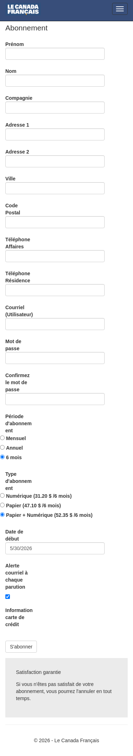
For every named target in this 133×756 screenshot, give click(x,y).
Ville (10, 178)
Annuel (14, 448)
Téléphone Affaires (17, 243)
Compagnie (18, 98)
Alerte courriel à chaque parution (16, 576)
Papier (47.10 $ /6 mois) (33, 505)
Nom (10, 71)
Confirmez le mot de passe (17, 382)
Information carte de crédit (19, 617)
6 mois (14, 457)
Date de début (14, 535)
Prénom (14, 44)
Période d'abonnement (18, 423)
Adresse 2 (17, 152)
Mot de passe (13, 345)
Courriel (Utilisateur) (19, 311)
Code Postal (12, 209)
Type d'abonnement (18, 481)
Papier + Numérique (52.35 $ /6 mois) (49, 515)
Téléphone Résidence (17, 277)
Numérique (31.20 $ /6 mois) (39, 496)
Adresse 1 (17, 125)
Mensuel (16, 438)
